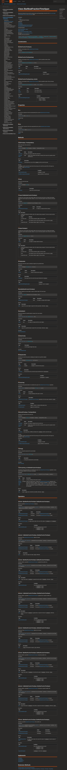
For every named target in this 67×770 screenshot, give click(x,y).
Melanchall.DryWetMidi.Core (9, 15)
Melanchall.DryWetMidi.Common (8, 10)
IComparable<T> (21, 754)
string (19, 391)
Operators (61, 15)
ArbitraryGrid (6, 20)
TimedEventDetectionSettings (9, 101)
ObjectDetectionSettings (8, 67)
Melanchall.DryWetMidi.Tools (9, 133)
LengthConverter (7, 48)
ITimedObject (6, 45)
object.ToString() (21, 460)
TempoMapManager (7, 88)
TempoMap (6, 87)
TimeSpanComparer (7, 93)
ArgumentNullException (22, 171)
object (20, 18)
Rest (5, 80)
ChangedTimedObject (8, 24)
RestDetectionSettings (8, 81)
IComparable (20, 23)
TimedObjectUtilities (7, 104)
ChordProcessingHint (7, 31)
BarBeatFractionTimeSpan (8, 21)
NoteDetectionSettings (8, 62)
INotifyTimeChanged (7, 41)
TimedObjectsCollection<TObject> (7, 111)
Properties (61, 12)
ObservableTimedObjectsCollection (8, 71)
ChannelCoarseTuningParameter (10, 25)
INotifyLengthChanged (8, 40)
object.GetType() (21, 30)
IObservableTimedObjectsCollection (8, 43)
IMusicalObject (6, 39)
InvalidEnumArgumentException (24, 173)
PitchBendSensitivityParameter (9, 77)
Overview (7, 1)
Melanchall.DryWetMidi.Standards (8, 131)
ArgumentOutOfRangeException (24, 97)
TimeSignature (6, 92)
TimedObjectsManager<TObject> (7, 116)
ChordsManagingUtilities (8, 32)
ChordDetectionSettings (8, 30)
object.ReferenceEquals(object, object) (25, 31)
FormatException (21, 404)
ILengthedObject (7, 38)
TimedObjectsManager (8, 113)
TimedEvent (6, 99)
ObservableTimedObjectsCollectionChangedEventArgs (9, 73)
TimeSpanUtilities (7, 98)
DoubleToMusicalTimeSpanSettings (9, 34)
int (18, 213)
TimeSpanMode (7, 94)
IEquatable (20, 26)
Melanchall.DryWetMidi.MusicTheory (8, 128)
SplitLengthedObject (7, 83)
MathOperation (6, 51)
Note (5, 60)
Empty (46, 480)
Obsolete (14, 1)
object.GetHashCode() (22, 348)
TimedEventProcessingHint (8, 102)
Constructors (61, 10)
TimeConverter (6, 91)
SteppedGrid (6, 84)
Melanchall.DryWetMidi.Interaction (8, 18)
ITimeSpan (6, 44)
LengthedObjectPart (7, 49)
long (19, 68)
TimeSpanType (6, 97)
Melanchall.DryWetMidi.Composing (8, 13)
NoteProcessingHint (7, 63)
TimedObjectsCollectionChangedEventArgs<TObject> (9, 107)
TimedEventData (7, 100)
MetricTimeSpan (7, 53)
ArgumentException (21, 745)
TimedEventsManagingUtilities (9, 103)
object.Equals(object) (21, 329)
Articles (19, 1)
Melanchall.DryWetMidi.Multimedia (8, 125)
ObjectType (6, 69)
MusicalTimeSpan (7, 59)
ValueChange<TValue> (8, 122)
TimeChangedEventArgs (8, 90)
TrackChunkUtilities (7, 118)
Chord (5, 28)
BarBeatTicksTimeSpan (8, 22)
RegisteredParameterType (8, 79)
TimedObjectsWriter (7, 117)
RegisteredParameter (8, 78)
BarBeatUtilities (6, 23)
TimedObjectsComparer (8, 112)
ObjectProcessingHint (8, 68)
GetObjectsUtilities (7, 35)
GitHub (23, 1)
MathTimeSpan (6, 52)
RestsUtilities (6, 82)
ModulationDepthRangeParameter (8, 58)
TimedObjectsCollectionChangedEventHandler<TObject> (9, 109)
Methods (61, 13)
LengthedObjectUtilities (8, 50)
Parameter (6, 74)
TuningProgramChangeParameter (8, 121)
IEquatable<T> (20, 755)
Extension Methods (62, 18)
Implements (61, 16)
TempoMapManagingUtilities (9, 89)
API (11, 1)
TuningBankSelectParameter (9, 119)
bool (19, 304)
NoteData (5, 61)
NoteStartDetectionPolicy (8, 64)
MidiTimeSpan (6, 55)
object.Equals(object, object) (23, 29)
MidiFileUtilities (6, 54)
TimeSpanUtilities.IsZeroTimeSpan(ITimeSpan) (26, 761)
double (19, 91)
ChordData (6, 29)
